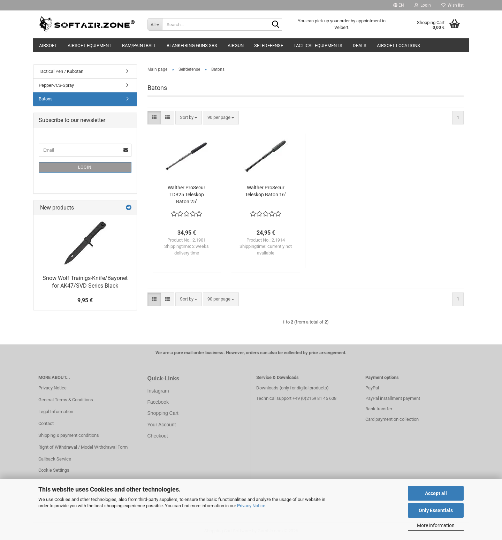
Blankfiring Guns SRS (192, 45)
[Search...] (154, 24)
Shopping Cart (163, 413)
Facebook (158, 402)
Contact (46, 423)
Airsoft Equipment (90, 45)
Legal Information (55, 411)
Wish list (452, 5)
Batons (46, 98)
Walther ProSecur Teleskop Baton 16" (265, 191)
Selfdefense (268, 45)
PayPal (372, 387)
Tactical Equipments (318, 45)
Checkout (157, 436)
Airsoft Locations (398, 45)
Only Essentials (436, 510)
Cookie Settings (53, 470)
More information (436, 525)
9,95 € (85, 300)
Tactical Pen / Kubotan (61, 71)
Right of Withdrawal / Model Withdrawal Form (83, 447)
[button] (398, 5)
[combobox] (188, 117)
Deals (359, 45)
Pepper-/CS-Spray (56, 85)
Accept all (436, 493)
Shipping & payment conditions (68, 435)
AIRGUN (236, 45)
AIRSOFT (48, 45)
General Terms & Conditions (65, 399)
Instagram (158, 391)
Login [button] (422, 5)
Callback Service (54, 459)
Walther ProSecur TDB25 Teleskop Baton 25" (186, 194)
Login (85, 167)
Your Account (161, 424)
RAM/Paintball (139, 45)
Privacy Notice (251, 505)
